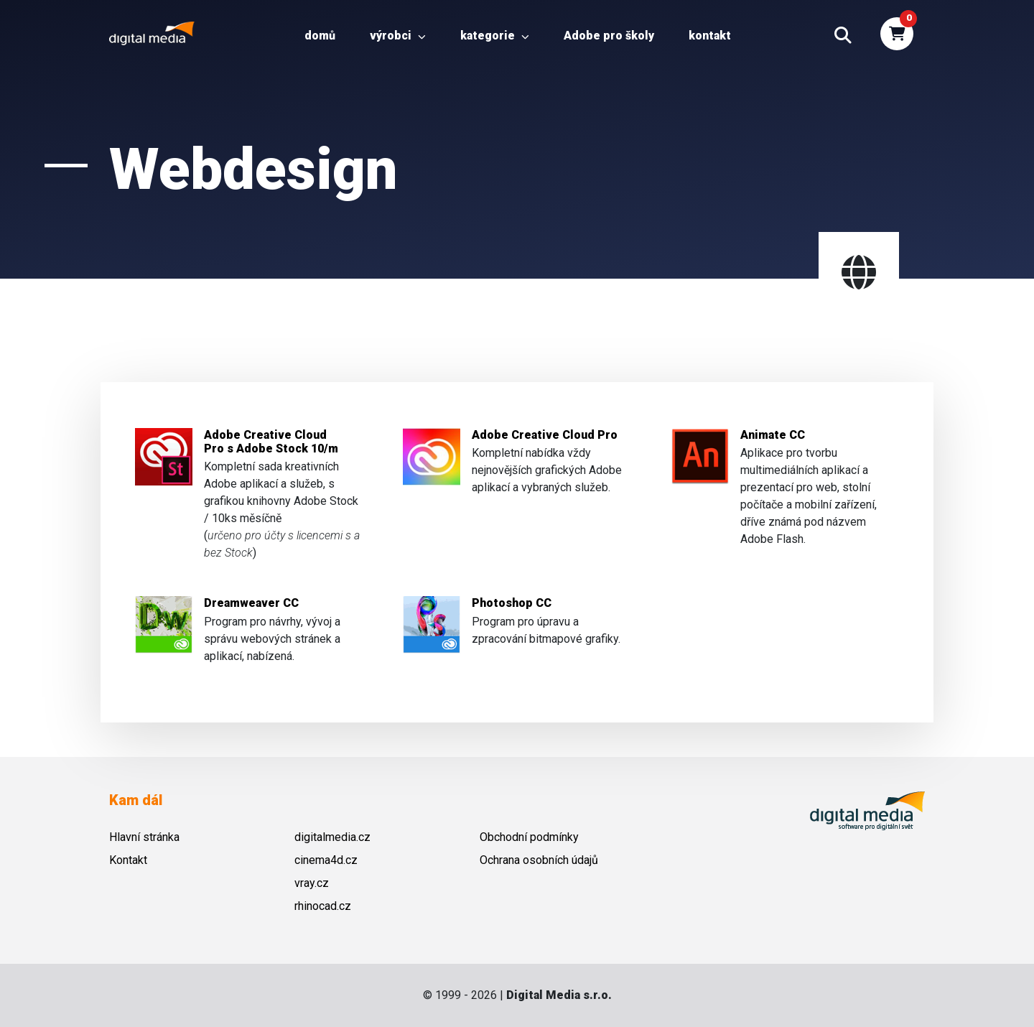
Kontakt (710, 35)
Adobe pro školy (609, 35)
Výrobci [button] (398, 35)
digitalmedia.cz (332, 837)
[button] (843, 36)
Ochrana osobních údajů (539, 860)
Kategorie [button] (494, 35)
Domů (319, 35)
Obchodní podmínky (529, 837)
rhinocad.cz (322, 906)
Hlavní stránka (144, 837)
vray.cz (311, 883)
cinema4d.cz (326, 860)
